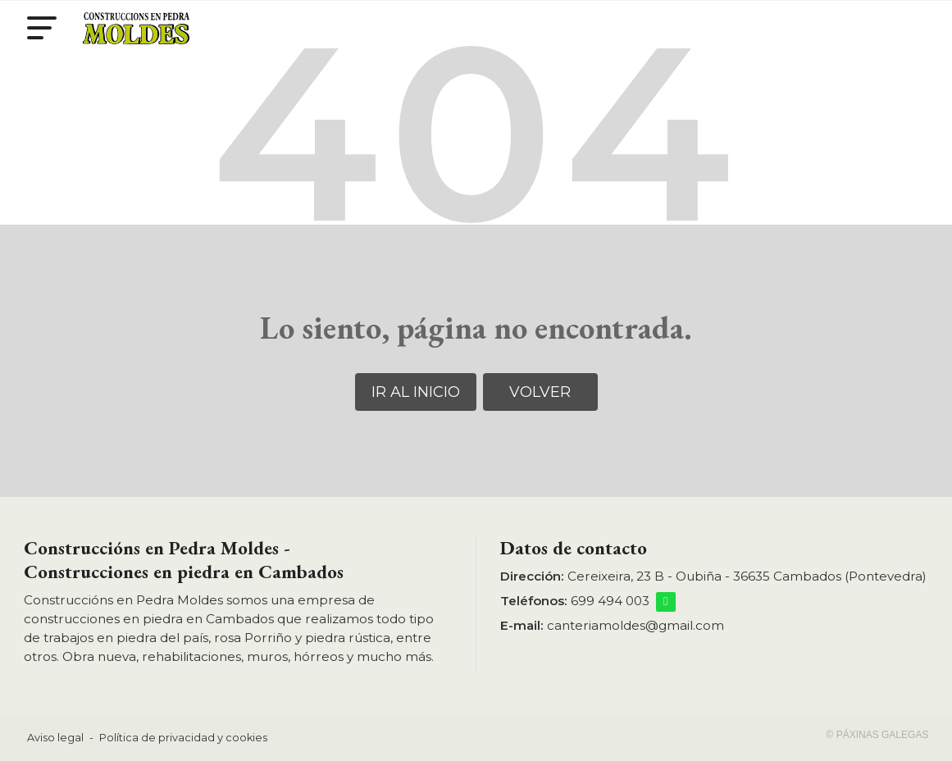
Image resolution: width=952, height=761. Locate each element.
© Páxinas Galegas (878, 734)
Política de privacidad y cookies (183, 737)
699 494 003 (610, 600)
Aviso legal (55, 737)
